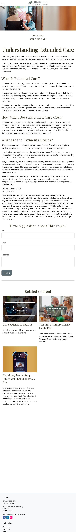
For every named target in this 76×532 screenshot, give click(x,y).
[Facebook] (4, 517)
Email (3, 242)
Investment (6, 529)
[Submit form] (6, 273)
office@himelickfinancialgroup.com (14, 514)
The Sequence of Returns (17, 324)
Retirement (6, 527)
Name (4, 230)
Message (5, 255)
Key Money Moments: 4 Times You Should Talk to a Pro (19, 378)
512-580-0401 (11, 501)
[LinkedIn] (7, 517)
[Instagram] (11, 517)
